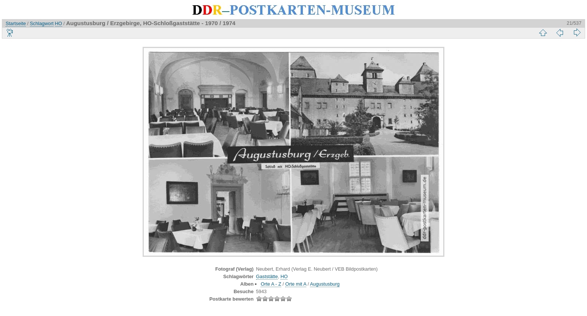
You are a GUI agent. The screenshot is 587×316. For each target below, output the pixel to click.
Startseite (16, 23)
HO (58, 23)
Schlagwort (42, 23)
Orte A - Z (271, 284)
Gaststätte (267, 276)
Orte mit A (295, 284)
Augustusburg (325, 284)
